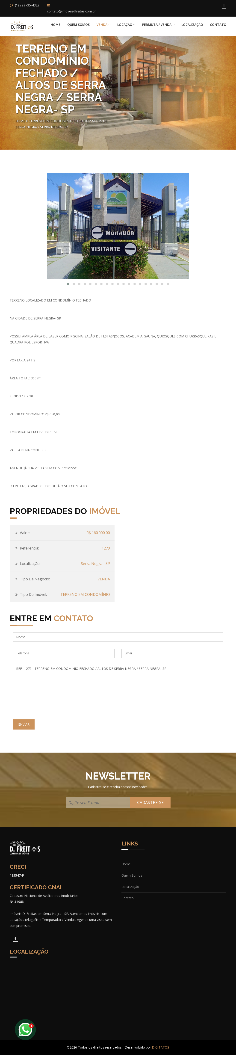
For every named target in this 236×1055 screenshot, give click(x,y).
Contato (218, 24)
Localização (192, 24)
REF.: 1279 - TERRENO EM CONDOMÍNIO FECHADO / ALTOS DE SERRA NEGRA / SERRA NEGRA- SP (118, 678)
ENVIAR (24, 724)
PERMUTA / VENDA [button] (158, 24)
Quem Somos (78, 24)
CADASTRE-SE (150, 802)
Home (55, 24)
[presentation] (48, 707)
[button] (68, 284)
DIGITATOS (160, 1047)
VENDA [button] (103, 24)
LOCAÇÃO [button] (126, 24)
